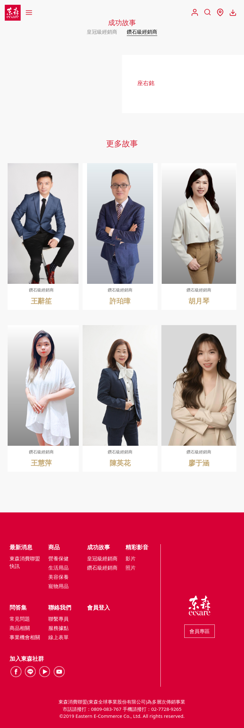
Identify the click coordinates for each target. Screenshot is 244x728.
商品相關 (20, 627)
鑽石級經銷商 (142, 31)
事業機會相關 (25, 637)
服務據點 (58, 627)
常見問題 (20, 618)
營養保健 (58, 558)
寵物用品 (58, 586)
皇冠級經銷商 (102, 31)
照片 (130, 567)
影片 (130, 558)
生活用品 (58, 567)
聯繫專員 (58, 618)
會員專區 (199, 631)
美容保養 (58, 576)
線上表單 (58, 637)
